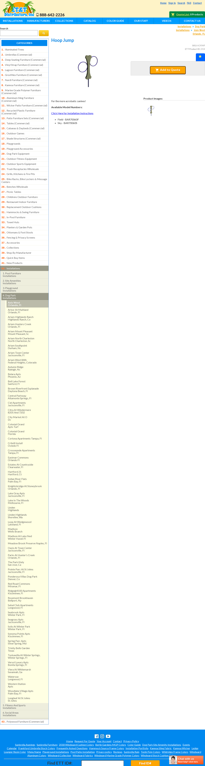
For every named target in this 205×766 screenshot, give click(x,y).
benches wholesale (14, 179)
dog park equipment (15, 147)
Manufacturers (38, 20)
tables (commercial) (15, 119)
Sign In (172, 3)
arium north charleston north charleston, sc (21, 326)
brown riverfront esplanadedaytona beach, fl (23, 376)
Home (163, 3)
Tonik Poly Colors (150, 738)
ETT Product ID (192, 49)
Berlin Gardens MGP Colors (110, 730)
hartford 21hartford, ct (15, 459)
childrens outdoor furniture (19, 188)
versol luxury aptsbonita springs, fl (18, 650)
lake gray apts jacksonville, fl (16, 481)
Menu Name (34, 738)
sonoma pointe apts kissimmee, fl (19, 621)
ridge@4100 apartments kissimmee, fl (22, 578)
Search (181, 3)
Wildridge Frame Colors (175, 738)
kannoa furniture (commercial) (20, 83)
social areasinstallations (11, 700)
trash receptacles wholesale (20, 162)
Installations (13, 20)
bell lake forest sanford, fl (16, 369)
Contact (197, 3)
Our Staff (141, 20)
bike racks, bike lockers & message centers (24, 172)
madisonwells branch (15, 517)
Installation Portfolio (137, 734)
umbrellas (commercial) (16, 54)
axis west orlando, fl (14, 290)
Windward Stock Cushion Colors (158, 741)
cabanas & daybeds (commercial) (22, 124)
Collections (64, 20)
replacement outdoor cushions (21, 198)
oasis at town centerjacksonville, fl (20, 536)
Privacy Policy (131, 727)
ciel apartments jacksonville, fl (17, 390)
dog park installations (9, 283)
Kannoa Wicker (181, 734)
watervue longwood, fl (15, 664)
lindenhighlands (13, 495)
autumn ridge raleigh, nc (15, 355)
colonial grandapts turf (16, 412)
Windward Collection (59, 741)
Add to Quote (168, 70)
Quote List (182, 14)
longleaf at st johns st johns (19, 686)
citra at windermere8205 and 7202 (19, 397)
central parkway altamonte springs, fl (19, 383)
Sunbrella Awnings (25, 730)
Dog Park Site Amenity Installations (161, 730)
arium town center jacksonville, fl (18, 340)
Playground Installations (55, 738)
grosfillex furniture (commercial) (21, 73)
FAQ (189, 3)
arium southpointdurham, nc (17, 333)
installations (10, 255)
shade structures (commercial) (21, 133)
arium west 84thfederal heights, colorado (22, 347)
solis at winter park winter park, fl (19, 614)
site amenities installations (12, 268)
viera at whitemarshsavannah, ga (19, 657)
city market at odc (17, 405)
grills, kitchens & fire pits (18, 166)
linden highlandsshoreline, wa (17, 502)
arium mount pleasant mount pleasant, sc (20, 319)
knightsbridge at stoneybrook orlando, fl (25, 474)
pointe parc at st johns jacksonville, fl (20, 557)
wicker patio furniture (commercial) (24, 102)
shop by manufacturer (16, 240)
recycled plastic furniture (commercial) (18, 108)
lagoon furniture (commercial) (20, 68)
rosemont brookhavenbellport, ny (20, 586)
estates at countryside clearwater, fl (20, 452)
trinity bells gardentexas (19, 636)
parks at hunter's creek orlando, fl (21, 543)
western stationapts (17, 671)
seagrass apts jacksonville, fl (16, 607)
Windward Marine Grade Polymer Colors (116, 741)
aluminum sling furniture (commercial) (17, 96)
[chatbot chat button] (186, 760)
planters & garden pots (16, 217)
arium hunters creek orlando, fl (19, 312)
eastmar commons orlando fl (18, 445)
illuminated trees (12, 49)
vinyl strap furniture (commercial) (22, 64)
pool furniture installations (12, 261)
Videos (166, 20)
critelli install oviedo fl (15, 431)
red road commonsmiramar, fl (19, 571)
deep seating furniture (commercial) (23, 59)
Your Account (104, 727)
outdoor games (12, 128)
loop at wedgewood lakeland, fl (19, 509)
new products (11, 250)
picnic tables (11, 183)
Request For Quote (84, 727)
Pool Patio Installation (82, 738)
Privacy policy (104, 738)
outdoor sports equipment (18, 157)
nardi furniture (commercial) (19, 78)
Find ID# (145, 749)
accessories (10, 231)
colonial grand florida (16, 419)
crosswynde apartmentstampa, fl (21, 438)
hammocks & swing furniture (20, 202)
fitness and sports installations (14, 693)
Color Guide (115, 20)
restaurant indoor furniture (19, 193)
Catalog (90, 20)
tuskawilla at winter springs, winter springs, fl (24, 643)
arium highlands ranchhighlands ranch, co (20, 305)
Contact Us (192, 20)
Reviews (117, 738)
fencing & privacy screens (18, 226)
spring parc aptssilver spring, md (17, 628)
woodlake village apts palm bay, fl (20, 678)
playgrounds (10, 138)
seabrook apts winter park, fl (16, 600)
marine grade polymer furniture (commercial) (21, 89)
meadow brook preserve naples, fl (27, 529)
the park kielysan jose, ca (16, 550)
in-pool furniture (13, 207)
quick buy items (13, 245)
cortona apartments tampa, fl (25, 425)
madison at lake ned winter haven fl (20, 524)
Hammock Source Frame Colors (106, 734)
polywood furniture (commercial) (22, 708)
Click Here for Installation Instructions (72, 113)
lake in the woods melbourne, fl (18, 488)
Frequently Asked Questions (72, 734)
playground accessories (17, 143)
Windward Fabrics (83, 741)
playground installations (10, 276)
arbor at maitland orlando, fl (18, 297)
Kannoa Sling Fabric (161, 734)
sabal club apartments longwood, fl (20, 593)
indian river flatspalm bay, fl (17, 467)
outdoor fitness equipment (19, 152)
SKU (194, 45)
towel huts (10, 212)
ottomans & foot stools (17, 221)
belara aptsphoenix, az (14, 362)
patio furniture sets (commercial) (22, 114)
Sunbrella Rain (131, 738)
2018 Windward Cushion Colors (76, 730)
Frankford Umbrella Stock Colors (36, 734)
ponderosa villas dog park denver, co (22, 564)
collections (10, 236)
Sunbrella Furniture (47, 730)
